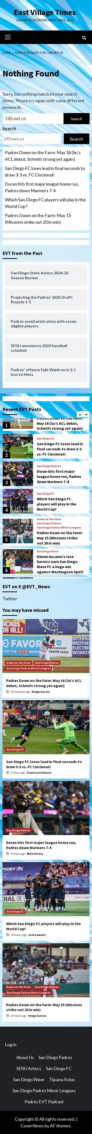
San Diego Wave (47, 551)
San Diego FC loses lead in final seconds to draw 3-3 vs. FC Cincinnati (45, 171)
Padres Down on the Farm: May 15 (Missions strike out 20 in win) (38, 219)
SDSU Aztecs (28, 1068)
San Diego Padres (49, 466)
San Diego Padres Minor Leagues (59, 527)
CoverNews (32, 1125)
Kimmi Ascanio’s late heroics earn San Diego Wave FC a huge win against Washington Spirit (60, 564)
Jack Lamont (37, 935)
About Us (25, 1057)
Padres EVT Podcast (44, 1101)
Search (9, 128)
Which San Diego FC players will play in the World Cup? (45, 203)
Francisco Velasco (39, 772)
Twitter (9, 598)
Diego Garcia (41, 691)
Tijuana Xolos (62, 1079)
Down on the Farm (49, 519)
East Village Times (45, 12)
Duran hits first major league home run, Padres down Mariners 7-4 (42, 187)
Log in (10, 1044)
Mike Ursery (35, 853)
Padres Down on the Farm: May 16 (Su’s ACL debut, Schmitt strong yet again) (43, 156)
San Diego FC (45, 438)
